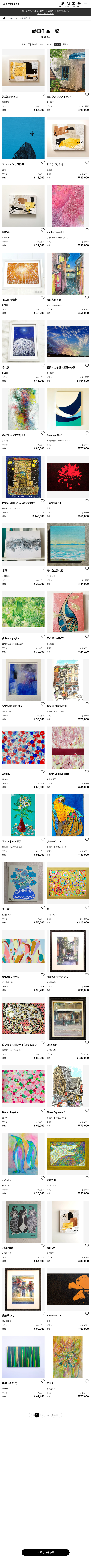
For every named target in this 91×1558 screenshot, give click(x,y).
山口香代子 (6, 915)
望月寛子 (5, 102)
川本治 (5, 441)
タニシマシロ (52, 915)
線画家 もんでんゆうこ (12, 508)
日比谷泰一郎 (7, 982)
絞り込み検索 (45, 1552)
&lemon (5, 1389)
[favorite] (43, 94)
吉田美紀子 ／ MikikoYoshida (58, 441)
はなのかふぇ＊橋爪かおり (57, 238)
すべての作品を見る (45, 14)
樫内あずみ (51, 1389)
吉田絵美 (50, 644)
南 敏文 (50, 102)
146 (54, 1415)
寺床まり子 (6, 711)
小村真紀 (5, 576)
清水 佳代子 (51, 779)
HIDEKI (5, 305)
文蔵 (4, 170)
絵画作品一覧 (25, 18)
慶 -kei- (5, 779)
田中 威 (5, 1186)
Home (10, 18)
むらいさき (51, 576)
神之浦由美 (51, 982)
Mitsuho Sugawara (54, 305)
